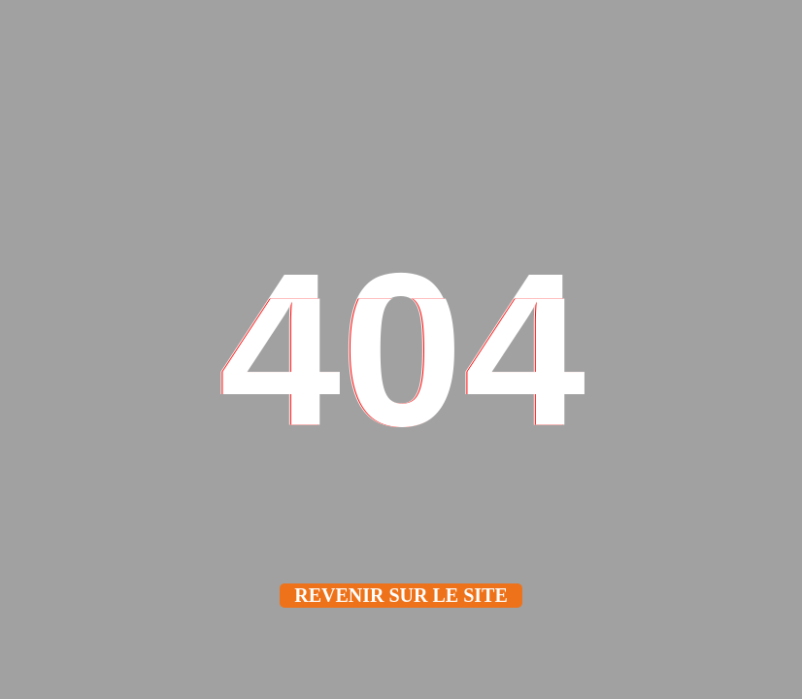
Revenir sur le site (401, 595)
